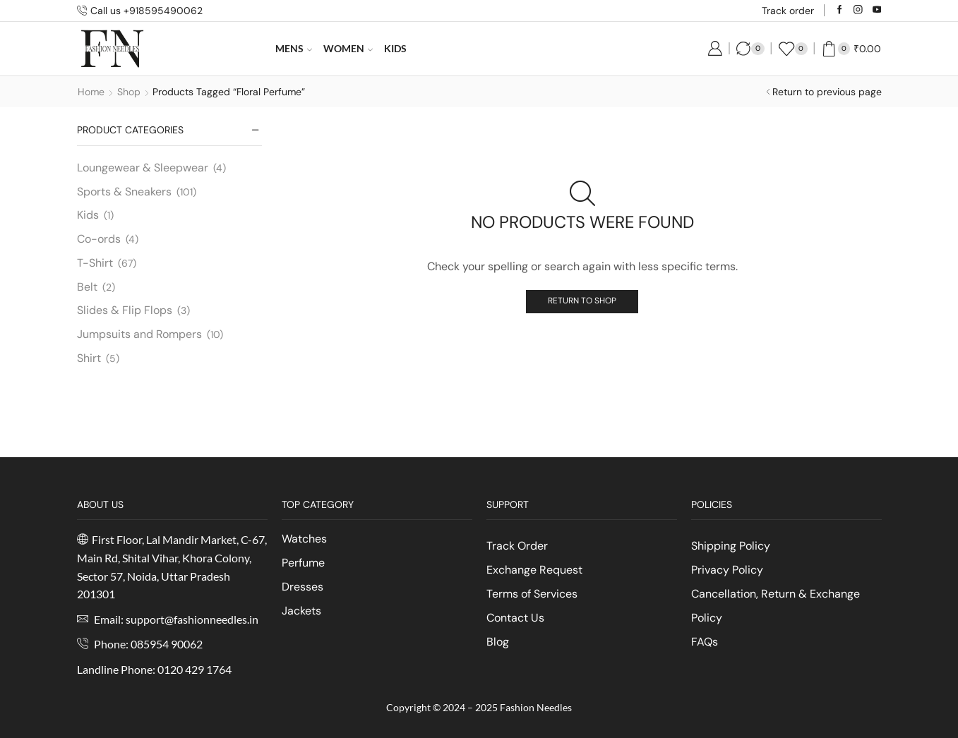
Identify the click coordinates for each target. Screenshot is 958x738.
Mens (293, 48)
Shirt (89, 358)
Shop (128, 91)
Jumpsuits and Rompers (139, 334)
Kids (395, 48)
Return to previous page (827, 91)
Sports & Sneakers (124, 191)
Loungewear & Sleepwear (142, 167)
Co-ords (99, 238)
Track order (788, 10)
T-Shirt (95, 262)
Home (91, 91)
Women (348, 48)
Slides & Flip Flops (124, 310)
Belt (87, 286)
